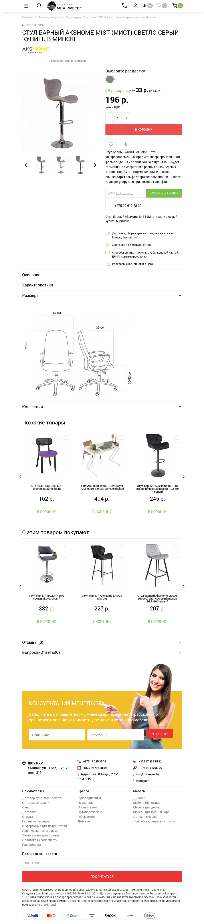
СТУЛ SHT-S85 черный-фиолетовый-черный (46, 477)
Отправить (159, 728)
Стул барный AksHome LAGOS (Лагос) (102, 589)
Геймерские (86, 809)
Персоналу (85, 795)
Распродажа (31, 837)
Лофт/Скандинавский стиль (153, 814)
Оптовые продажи (35, 795)
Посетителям (87, 800)
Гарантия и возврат (36, 814)
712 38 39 (98, 760)
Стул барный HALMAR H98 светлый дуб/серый (46, 589)
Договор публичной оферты (42, 791)
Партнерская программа (40, 823)
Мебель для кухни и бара (151, 805)
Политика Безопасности (39, 833)
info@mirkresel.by (150, 767)
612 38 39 (153, 760)
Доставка (29, 805)
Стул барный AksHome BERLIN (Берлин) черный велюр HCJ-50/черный (157, 477)
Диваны (139, 791)
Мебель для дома (49, 17)
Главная (27, 17)
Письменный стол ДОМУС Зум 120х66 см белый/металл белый (102, 477)
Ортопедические (90, 805)
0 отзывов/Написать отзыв (69, 60)
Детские (84, 814)
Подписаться (102, 869)
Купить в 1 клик (164, 182)
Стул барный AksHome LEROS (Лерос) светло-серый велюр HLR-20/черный (158, 589)
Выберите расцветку (125, 71)
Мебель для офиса (146, 795)
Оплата (27, 809)
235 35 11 (97, 754)
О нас (26, 800)
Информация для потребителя (44, 819)
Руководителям (89, 791)
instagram (144, 773)
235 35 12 (153, 754)
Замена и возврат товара (40, 828)
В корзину (153, 118)
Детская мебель (145, 809)
